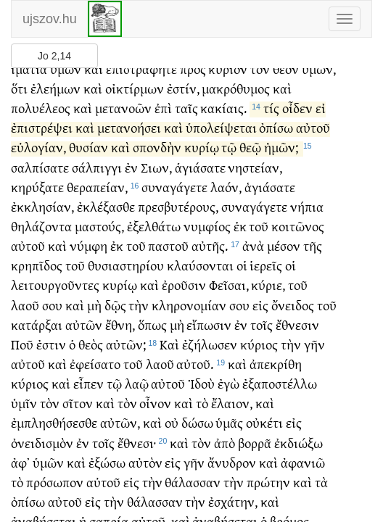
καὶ (93, 74)
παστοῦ (168, 251)
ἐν (131, 173)
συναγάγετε (174, 192)
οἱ (241, 271)
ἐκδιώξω (298, 448)
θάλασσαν (193, 488)
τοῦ (258, 232)
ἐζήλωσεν (209, 350)
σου (52, 311)
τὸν (260, 74)
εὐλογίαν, (38, 153)
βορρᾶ (254, 448)
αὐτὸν (145, 468)
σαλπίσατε (40, 173)
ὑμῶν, (319, 74)
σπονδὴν (157, 153)
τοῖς (261, 330)
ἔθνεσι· (137, 448)
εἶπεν (88, 389)
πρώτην (268, 488)
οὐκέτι (264, 428)
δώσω (197, 428)
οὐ (171, 428)
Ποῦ (22, 350)
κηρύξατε (37, 192)
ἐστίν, (183, 94)
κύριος (259, 350)
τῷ (228, 153)
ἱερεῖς (266, 271)
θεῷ (250, 153)
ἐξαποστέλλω (279, 389)
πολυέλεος (40, 113)
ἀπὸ (224, 448)
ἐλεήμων (55, 94)
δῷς (115, 311)
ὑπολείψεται (221, 133)
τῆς (312, 251)
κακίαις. (223, 113)
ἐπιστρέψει (42, 133)
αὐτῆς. (210, 251)
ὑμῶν (65, 74)
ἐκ (240, 232)
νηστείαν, (255, 173)
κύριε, (268, 290)
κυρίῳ (201, 153)
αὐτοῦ (313, 133)
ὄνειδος (292, 311)
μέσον (283, 251)
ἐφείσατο (95, 369)
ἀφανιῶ (303, 468)
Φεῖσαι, (229, 290)
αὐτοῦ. (194, 369)
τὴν (138, 311)
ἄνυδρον (231, 468)
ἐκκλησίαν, (42, 212)
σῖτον (77, 408)
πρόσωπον (54, 488)
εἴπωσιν (208, 330)
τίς (271, 113)
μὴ (94, 311)
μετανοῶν (123, 113)
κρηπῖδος (36, 271)
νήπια (307, 212)
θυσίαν (88, 153)
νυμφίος (207, 232)
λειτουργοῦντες (55, 290)
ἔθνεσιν (297, 330)
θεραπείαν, (97, 192)
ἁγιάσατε (200, 173)
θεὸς (90, 350)
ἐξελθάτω (154, 232)
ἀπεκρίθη (276, 369)
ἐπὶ (163, 113)
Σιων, (156, 173)
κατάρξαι (36, 330)
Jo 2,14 (54, 56)
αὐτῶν (83, 330)
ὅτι (19, 94)
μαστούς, (99, 232)
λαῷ (137, 389)
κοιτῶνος (297, 232)
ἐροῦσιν (184, 290)
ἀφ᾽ (20, 468)
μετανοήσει (129, 133)
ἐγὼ (228, 389)
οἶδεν (297, 113)
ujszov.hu (49, 19)
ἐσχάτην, (233, 507)
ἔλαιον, (231, 408)
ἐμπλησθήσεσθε (54, 428)
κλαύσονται (200, 271)
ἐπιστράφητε (141, 74)
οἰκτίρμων (134, 94)
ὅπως (152, 330)
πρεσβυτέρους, (178, 212)
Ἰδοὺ (201, 389)
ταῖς (186, 113)
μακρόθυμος (236, 94)
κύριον (227, 74)
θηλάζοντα (41, 232)
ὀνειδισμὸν (42, 448)
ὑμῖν (24, 408)
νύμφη (88, 251)
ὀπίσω (276, 133)
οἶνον (155, 408)
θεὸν (286, 74)
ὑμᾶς (229, 428)
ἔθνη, (120, 330)
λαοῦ (25, 311)
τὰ (321, 488)
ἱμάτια (29, 74)
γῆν (314, 350)
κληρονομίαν (189, 311)
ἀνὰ (253, 251)
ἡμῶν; (281, 153)
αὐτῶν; (126, 350)
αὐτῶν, (120, 428)
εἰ (321, 113)
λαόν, (226, 192)
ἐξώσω (106, 468)
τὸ (202, 408)
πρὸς (193, 74)
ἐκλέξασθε (106, 212)
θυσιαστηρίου (126, 271)
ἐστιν (51, 350)
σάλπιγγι (97, 173)
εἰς (260, 311)
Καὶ (169, 350)
